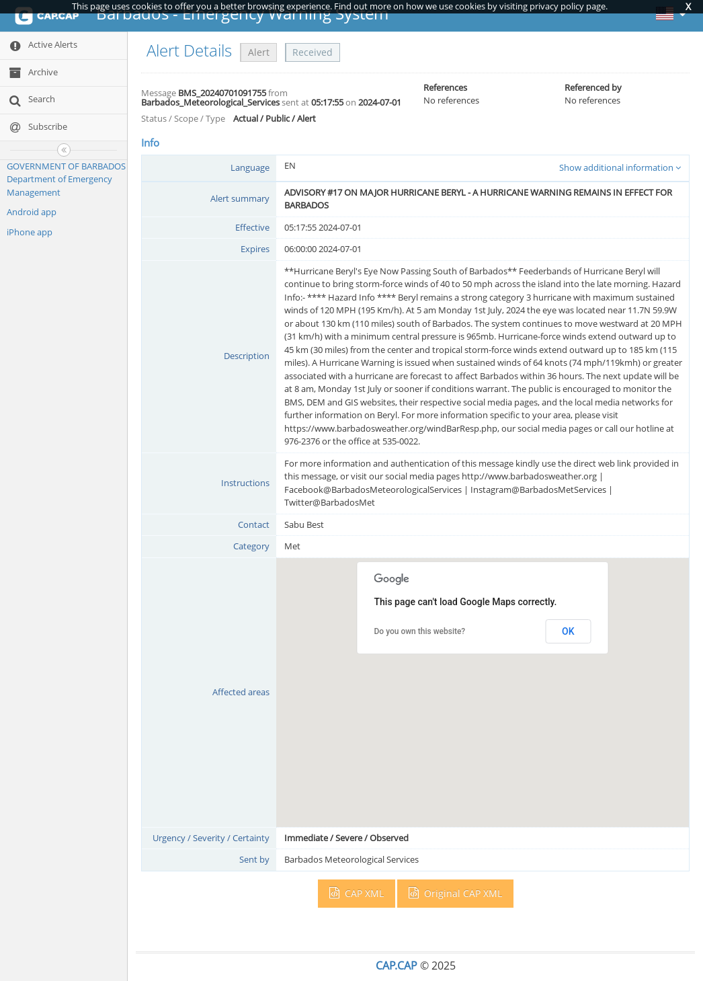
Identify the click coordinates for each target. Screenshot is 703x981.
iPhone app (29, 232)
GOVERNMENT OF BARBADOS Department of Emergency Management (66, 179)
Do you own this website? (420, 631)
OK (568, 631)
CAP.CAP (396, 965)
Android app (31, 212)
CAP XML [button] (356, 893)
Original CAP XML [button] (455, 893)
